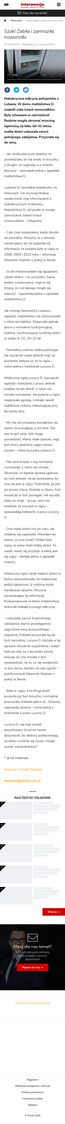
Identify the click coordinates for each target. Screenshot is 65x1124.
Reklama (32, 1105)
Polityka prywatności (32, 1092)
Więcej (52, 912)
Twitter (16, 90)
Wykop (26, 90)
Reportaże (16, 20)
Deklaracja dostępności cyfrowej (32, 1086)
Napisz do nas (31, 967)
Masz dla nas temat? (35, 13)
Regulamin (32, 1080)
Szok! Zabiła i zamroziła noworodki (45, 20)
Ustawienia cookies (32, 1099)
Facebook (7, 90)
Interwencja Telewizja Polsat (32, 1003)
